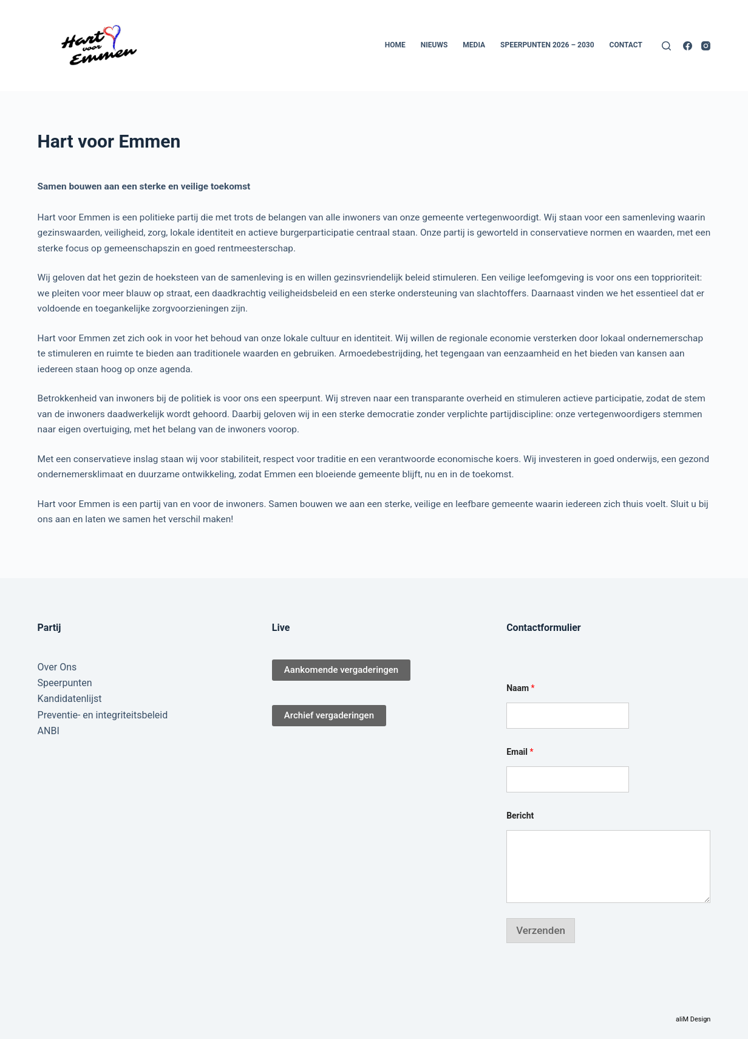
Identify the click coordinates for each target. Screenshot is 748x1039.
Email (519, 752)
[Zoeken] (666, 45)
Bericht (520, 815)
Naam (520, 688)
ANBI (48, 731)
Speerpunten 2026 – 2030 (547, 45)
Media (474, 45)
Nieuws (434, 45)
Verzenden (540, 930)
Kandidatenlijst (70, 698)
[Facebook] (687, 45)
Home (395, 45)
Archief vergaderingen (329, 715)
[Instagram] (705, 45)
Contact (626, 45)
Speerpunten (65, 683)
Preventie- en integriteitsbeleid (103, 715)
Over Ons (57, 667)
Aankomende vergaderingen (341, 669)
